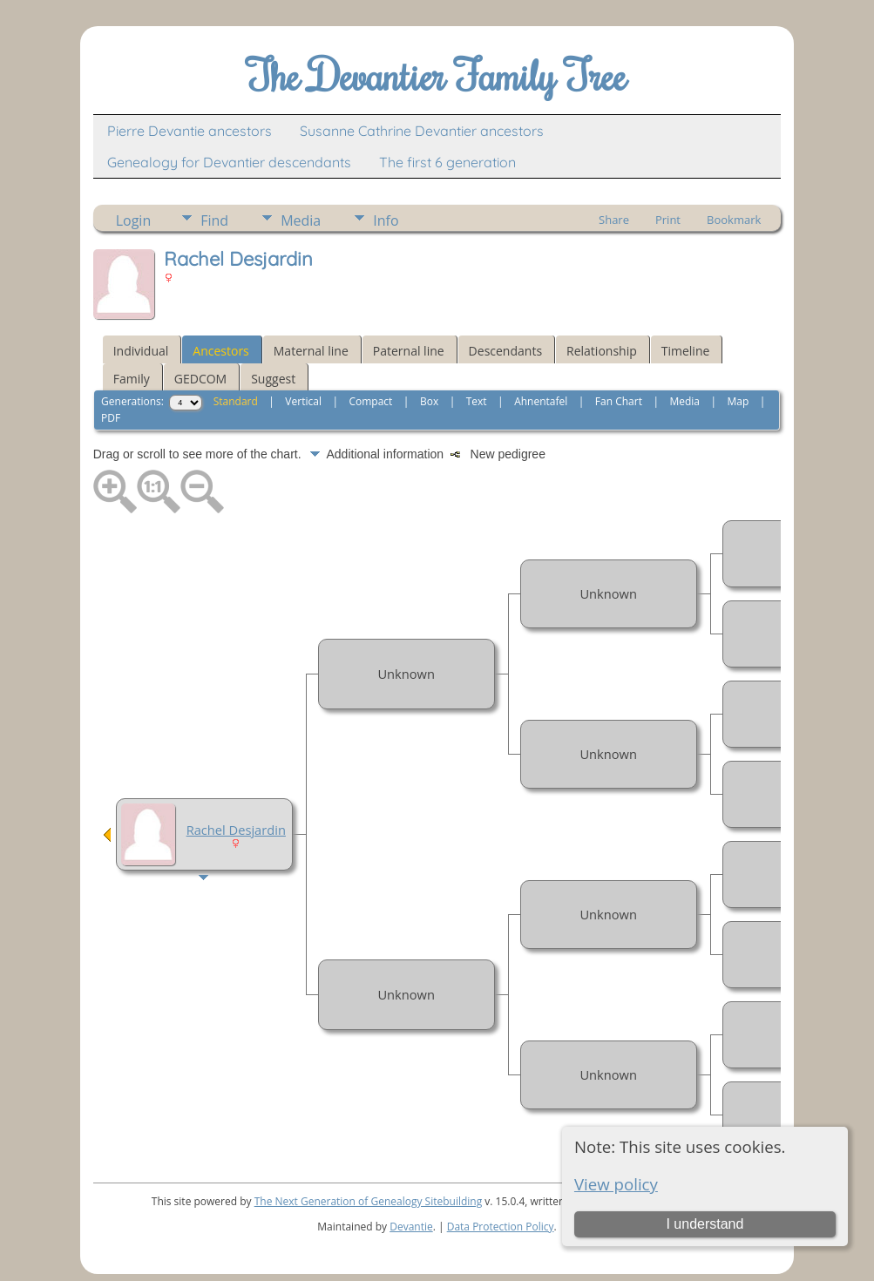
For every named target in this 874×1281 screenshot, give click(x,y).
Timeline (685, 350)
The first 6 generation (447, 162)
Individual (141, 350)
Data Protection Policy (500, 1226)
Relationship (601, 350)
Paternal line (408, 350)
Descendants (505, 350)
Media (301, 220)
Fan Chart (618, 401)
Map (738, 401)
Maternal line (311, 350)
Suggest (273, 378)
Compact (370, 401)
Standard (235, 401)
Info (385, 220)
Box (429, 401)
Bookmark (734, 219)
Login (134, 220)
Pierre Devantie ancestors (189, 130)
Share (614, 219)
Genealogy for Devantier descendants (229, 162)
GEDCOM (200, 378)
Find (214, 220)
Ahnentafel (540, 401)
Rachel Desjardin (236, 829)
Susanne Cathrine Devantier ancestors (422, 130)
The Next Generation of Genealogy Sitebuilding (368, 1201)
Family (131, 378)
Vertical (303, 401)
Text (476, 401)
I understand (704, 1224)
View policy (616, 1184)
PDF (110, 417)
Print (668, 219)
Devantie (411, 1226)
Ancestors (220, 350)
